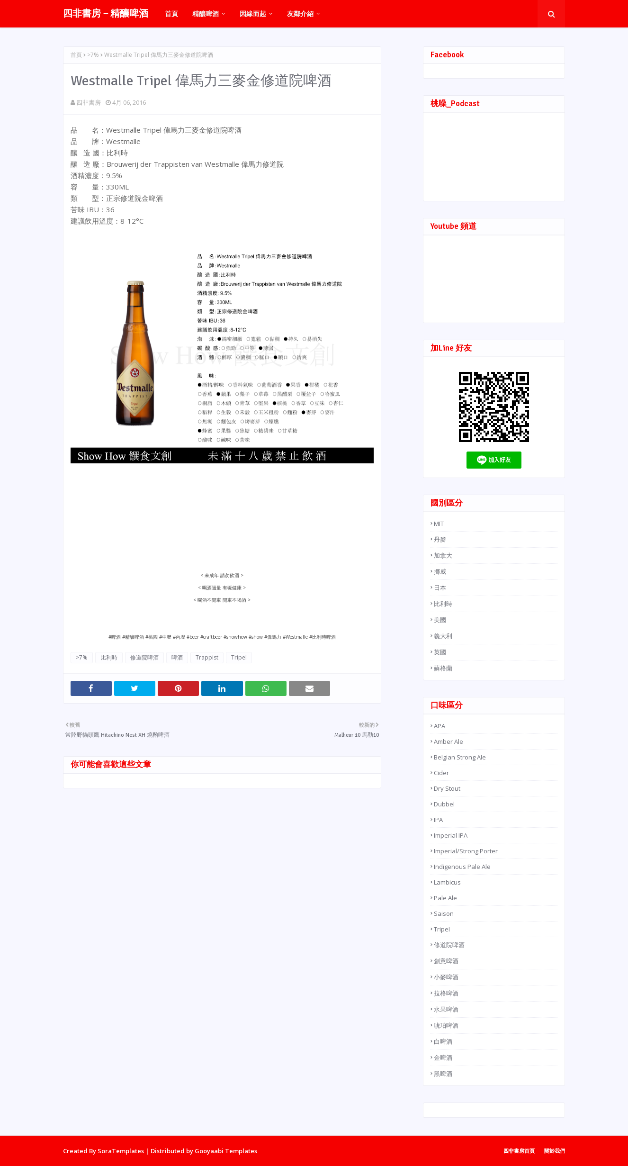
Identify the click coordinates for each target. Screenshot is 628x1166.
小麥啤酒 (446, 977)
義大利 (443, 636)
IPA (438, 819)
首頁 (76, 55)
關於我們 (554, 1150)
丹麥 (440, 539)
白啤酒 (443, 1041)
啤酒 (177, 657)
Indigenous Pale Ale (462, 866)
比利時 (108, 657)
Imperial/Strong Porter (466, 851)
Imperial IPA (450, 835)
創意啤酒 (446, 961)
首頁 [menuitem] (171, 13)
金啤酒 (443, 1057)
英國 (440, 652)
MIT (439, 523)
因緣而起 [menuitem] (253, 13)
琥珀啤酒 (446, 1025)
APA (439, 726)
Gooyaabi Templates (226, 1151)
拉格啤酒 (446, 993)
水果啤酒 (446, 1009)
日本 (440, 587)
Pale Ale (445, 898)
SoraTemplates (121, 1151)
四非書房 (88, 102)
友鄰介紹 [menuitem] (300, 13)
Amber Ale (448, 741)
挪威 (440, 571)
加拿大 (443, 555)
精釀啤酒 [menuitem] (205, 13)
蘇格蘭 (443, 668)
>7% (93, 55)
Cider (441, 772)
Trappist (207, 657)
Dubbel (444, 804)
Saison (444, 913)
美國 (440, 619)
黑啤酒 (443, 1073)
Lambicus (447, 882)
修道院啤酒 (144, 657)
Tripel (239, 657)
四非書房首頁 (519, 1150)
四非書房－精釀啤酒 (105, 13)
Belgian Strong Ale (460, 757)
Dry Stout (447, 788)
